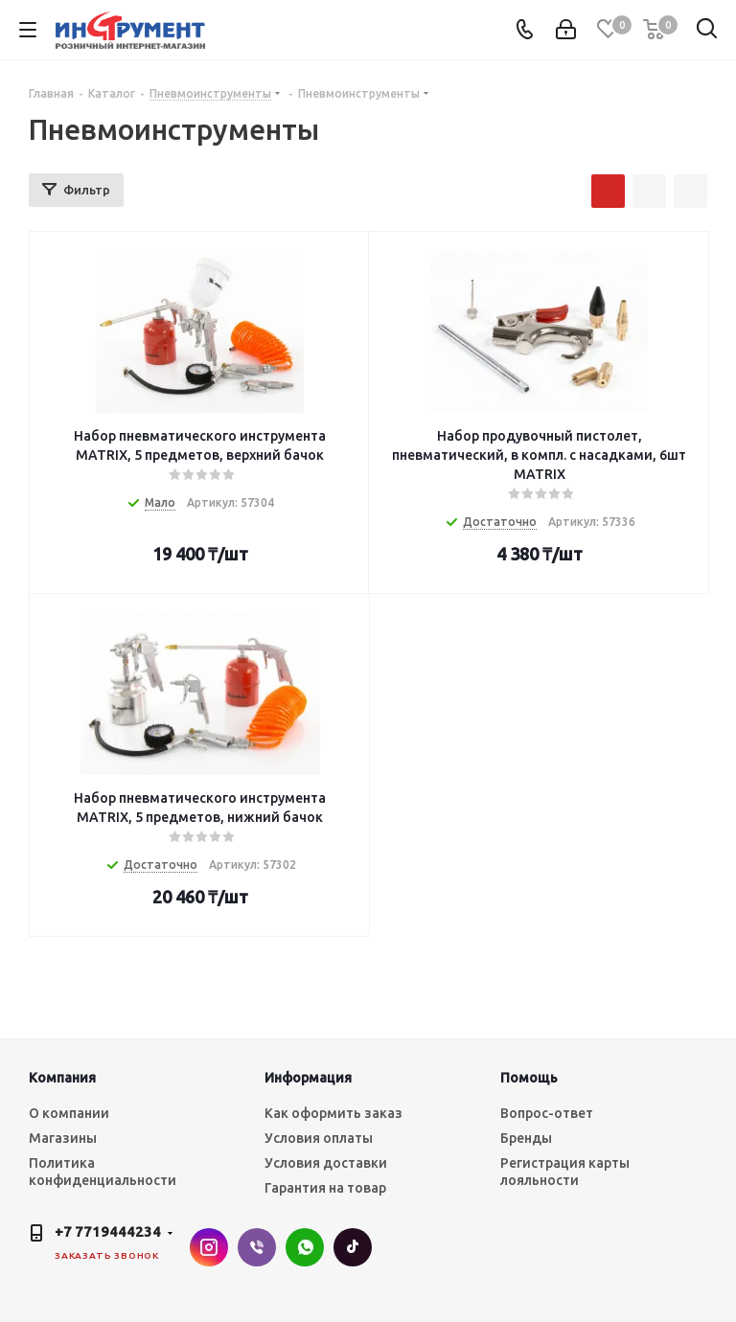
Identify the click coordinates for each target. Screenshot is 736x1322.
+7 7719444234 (108, 1231)
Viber (257, 1247)
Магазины (63, 1138)
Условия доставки (325, 1163)
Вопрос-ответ (546, 1113)
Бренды (526, 1138)
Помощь (529, 1077)
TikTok (353, 1247)
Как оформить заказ (333, 1113)
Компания (62, 1077)
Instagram (209, 1247)
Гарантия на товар (325, 1188)
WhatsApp (305, 1247)
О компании (69, 1113)
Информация (308, 1077)
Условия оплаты (318, 1138)
